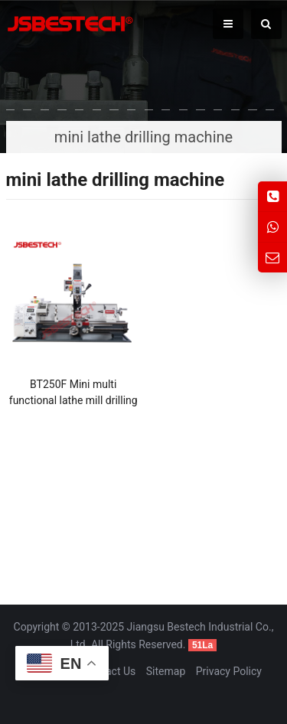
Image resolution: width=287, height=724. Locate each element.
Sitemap (165, 671)
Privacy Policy (229, 671)
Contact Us (109, 671)
